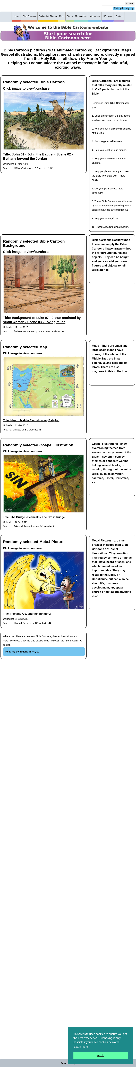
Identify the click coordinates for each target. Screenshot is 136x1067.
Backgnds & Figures (48, 16)
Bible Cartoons (29, 16)
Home (16, 16)
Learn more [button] (81, 1046)
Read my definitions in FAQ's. (22, 651)
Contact (119, 16)
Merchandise (81, 16)
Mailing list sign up (123, 8)
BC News (108, 16)
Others (70, 16)
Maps (61, 16)
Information (95, 16)
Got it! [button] (100, 1055)
